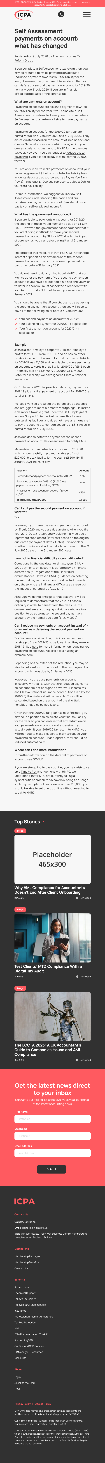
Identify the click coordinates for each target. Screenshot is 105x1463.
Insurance (20, 1310)
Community (21, 1268)
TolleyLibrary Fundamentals (30, 1304)
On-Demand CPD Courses (29, 1346)
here (35, 646)
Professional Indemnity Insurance (33, 1316)
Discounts (20, 1358)
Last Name (20, 1129)
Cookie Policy (43, 1404)
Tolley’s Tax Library (25, 1299)
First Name (21, 1111)
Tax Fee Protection (25, 1322)
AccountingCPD (23, 1340)
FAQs (17, 1388)
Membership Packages (27, 1256)
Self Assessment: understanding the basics (47, 196)
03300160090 (28, 1222)
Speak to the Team (24, 1383)
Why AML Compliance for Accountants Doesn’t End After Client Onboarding (49, 890)
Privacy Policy (22, 1404)
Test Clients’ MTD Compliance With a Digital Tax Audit (48, 969)
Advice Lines (21, 1287)
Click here (67, 5)
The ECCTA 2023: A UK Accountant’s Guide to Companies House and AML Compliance (47, 1049)
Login (17, 1377)
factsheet (21, 202)
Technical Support (24, 1293)
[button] (87, 14)
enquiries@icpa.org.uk (34, 1227)
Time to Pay (29, 771)
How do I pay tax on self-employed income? (50, 204)
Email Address (23, 1146)
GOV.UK (38, 759)
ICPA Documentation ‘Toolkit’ (31, 1334)
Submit (51, 1169)
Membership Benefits (26, 1262)
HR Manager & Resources (28, 1352)
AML (16, 1328)
